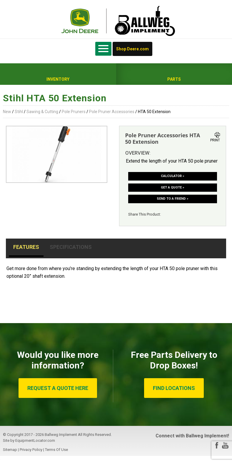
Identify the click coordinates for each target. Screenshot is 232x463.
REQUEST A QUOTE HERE (57, 388)
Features (26, 247)
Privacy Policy (31, 449)
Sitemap (10, 449)
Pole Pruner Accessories (111, 111)
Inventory (57, 79)
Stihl (19, 111)
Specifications (71, 247)
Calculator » (172, 176)
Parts (174, 79)
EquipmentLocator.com (35, 440)
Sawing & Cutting (42, 111)
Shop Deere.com (132, 49)
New (7, 111)
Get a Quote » (172, 187)
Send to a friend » (172, 199)
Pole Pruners (74, 111)
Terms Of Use (56, 449)
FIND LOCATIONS (174, 388)
